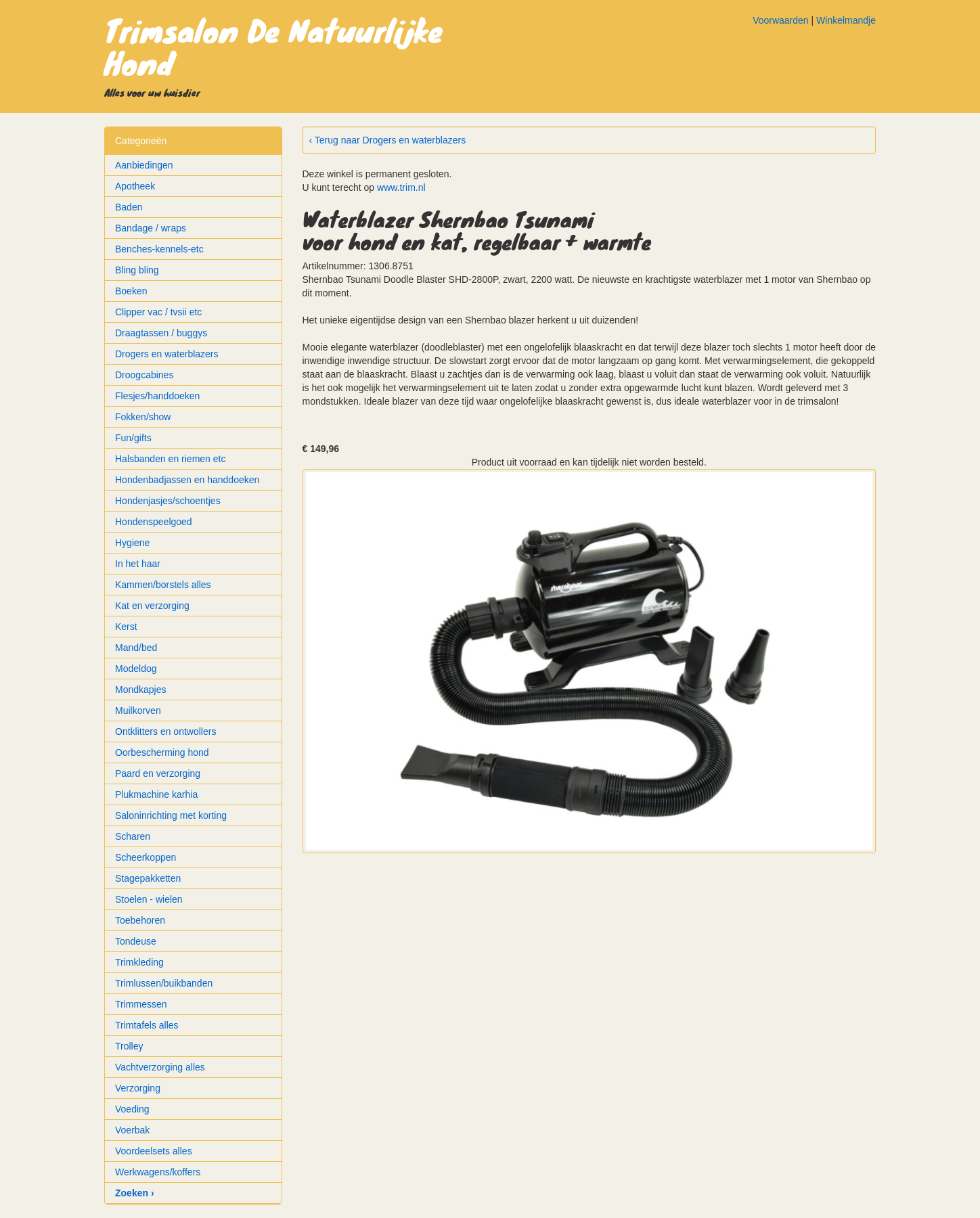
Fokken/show (143, 416)
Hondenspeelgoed (153, 521)
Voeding (132, 1109)
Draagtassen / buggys (161, 333)
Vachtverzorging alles (160, 1067)
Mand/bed (136, 647)
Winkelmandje (846, 20)
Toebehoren (140, 920)
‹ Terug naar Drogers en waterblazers (387, 140)
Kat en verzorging (152, 605)
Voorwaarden (781, 20)
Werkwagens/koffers (157, 1172)
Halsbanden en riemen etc (170, 458)
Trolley (129, 1046)
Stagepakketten (148, 878)
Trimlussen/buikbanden (164, 983)
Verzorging (137, 1088)
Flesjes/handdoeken (157, 395)
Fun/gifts (133, 437)
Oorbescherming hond (162, 752)
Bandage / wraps (150, 228)
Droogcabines (144, 374)
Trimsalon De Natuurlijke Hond (273, 46)
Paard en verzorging (157, 773)
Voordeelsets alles (153, 1151)
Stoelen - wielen (149, 899)
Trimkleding (139, 962)
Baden (128, 207)
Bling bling (137, 270)
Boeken (131, 291)
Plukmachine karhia (156, 794)
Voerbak (132, 1130)
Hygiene (132, 542)
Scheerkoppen (145, 857)
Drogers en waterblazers (167, 353)
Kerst (126, 626)
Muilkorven (138, 710)
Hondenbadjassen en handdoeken (187, 479)
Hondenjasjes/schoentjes (168, 500)
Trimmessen (141, 1004)
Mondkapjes (140, 689)
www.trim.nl (401, 187)
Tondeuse (135, 941)
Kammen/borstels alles (163, 584)
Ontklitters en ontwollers (165, 731)
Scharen (132, 836)
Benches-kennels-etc (159, 249)
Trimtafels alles (147, 1025)
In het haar (137, 563)
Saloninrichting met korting (171, 815)
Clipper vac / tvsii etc (158, 312)
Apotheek (135, 186)
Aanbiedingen (144, 165)
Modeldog (136, 668)
